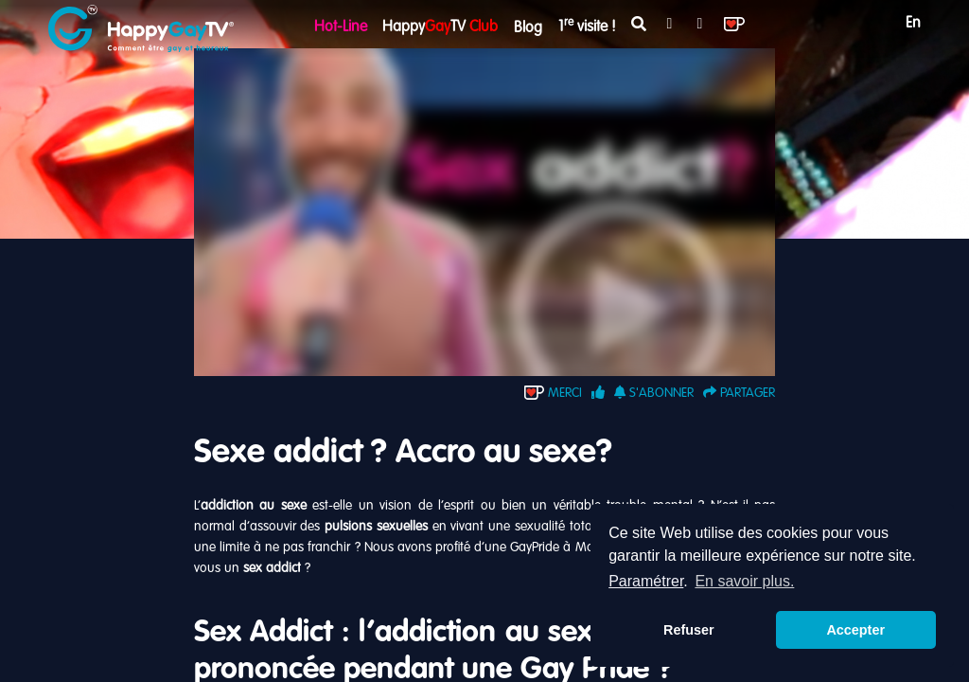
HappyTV (440, 27)
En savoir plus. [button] (744, 581)
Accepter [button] (855, 629)
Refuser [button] (688, 629)
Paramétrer (645, 581)
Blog (528, 28)
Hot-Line (340, 27)
